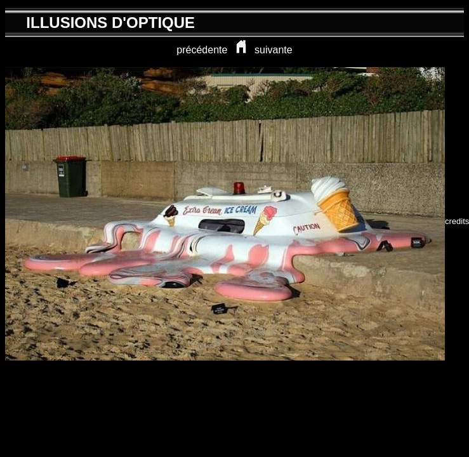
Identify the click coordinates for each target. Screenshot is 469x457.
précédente (201, 49)
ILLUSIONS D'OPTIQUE (110, 22)
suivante (273, 49)
